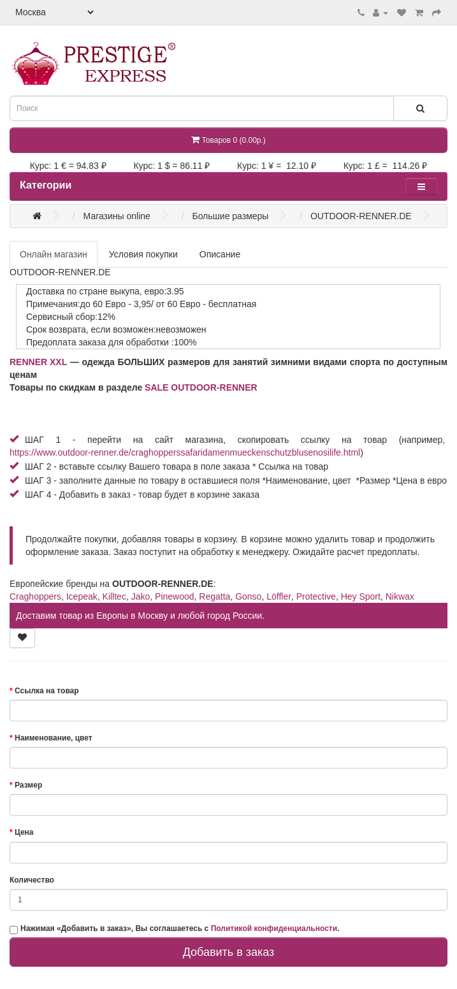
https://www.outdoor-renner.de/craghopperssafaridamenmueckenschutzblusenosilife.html (185, 452)
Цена (24, 832)
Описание (219, 254)
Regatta (214, 596)
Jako (140, 596)
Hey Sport (361, 596)
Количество (32, 880)
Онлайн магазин (53, 254)
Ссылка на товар (47, 690)
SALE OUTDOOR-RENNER (201, 387)
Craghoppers (35, 596)
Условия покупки (143, 254)
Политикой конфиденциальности (274, 928)
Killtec (114, 596)
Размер (28, 785)
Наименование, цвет (53, 737)
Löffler (278, 596)
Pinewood (174, 596)
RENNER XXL (38, 362)
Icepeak (82, 596)
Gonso (248, 596)
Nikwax (400, 596)
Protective (316, 596)
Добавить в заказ (229, 952)
